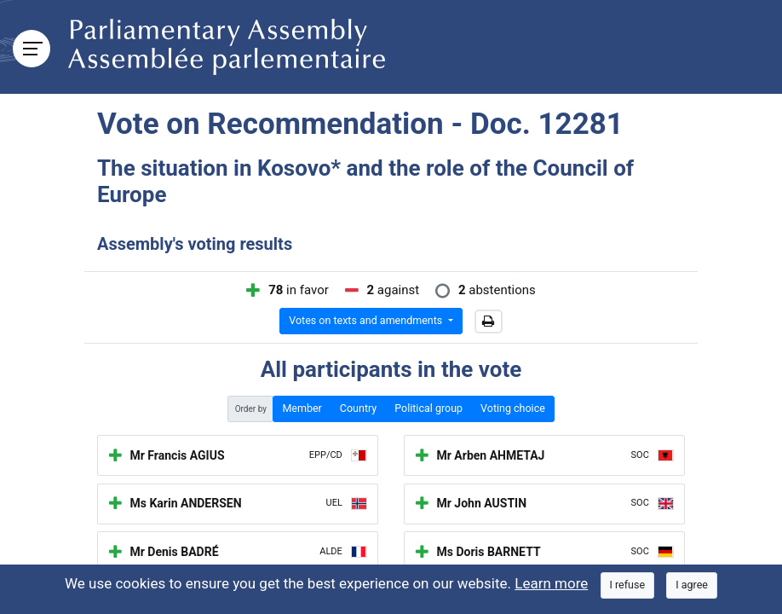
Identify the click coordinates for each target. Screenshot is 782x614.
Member (301, 408)
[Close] (628, 585)
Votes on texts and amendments (367, 320)
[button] (488, 321)
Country (358, 408)
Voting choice (512, 408)
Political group (428, 408)
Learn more (551, 583)
